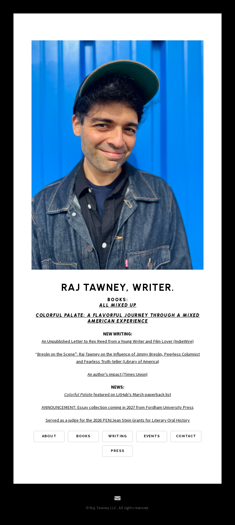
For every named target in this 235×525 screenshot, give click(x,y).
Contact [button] (186, 436)
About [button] (49, 436)
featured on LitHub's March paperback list (117, 394)
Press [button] (118, 451)
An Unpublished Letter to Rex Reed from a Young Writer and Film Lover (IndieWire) (118, 341)
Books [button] (83, 436)
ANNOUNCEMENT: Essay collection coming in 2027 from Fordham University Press (118, 407)
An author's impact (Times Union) (117, 374)
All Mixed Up (117, 305)
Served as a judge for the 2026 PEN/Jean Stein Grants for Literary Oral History (118, 420)
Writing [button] (117, 436)
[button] (117, 498)
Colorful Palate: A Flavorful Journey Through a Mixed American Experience (118, 318)
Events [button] (152, 436)
